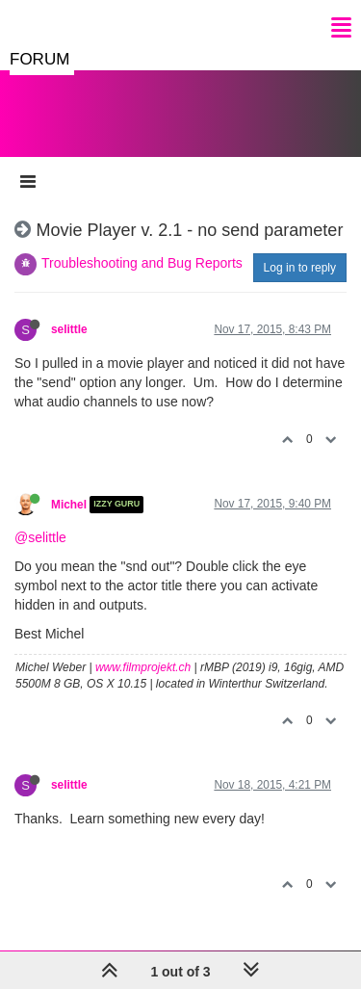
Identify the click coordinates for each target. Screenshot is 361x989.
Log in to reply (300, 267)
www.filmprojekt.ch (143, 667)
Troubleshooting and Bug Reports (142, 263)
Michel (69, 504)
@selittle (40, 537)
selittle (69, 329)
